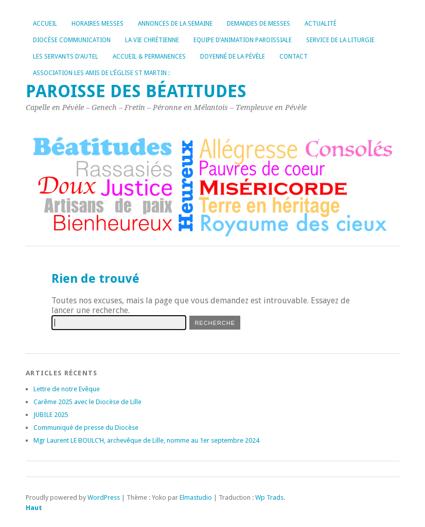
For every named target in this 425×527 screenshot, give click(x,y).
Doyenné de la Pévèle (232, 56)
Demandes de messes (258, 23)
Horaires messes (97, 23)
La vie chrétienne (152, 40)
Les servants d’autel (65, 56)
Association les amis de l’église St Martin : (101, 73)
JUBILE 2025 (50, 415)
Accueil (45, 23)
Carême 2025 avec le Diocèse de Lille (87, 402)
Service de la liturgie (340, 40)
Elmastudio (196, 497)
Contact (293, 56)
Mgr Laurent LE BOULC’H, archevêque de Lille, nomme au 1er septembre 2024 (146, 440)
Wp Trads (269, 497)
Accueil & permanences (149, 56)
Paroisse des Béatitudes (136, 91)
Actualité (321, 23)
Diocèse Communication (72, 40)
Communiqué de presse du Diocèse (85, 427)
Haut (34, 508)
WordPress (103, 497)
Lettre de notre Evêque (66, 389)
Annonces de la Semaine (175, 23)
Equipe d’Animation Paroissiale (242, 40)
